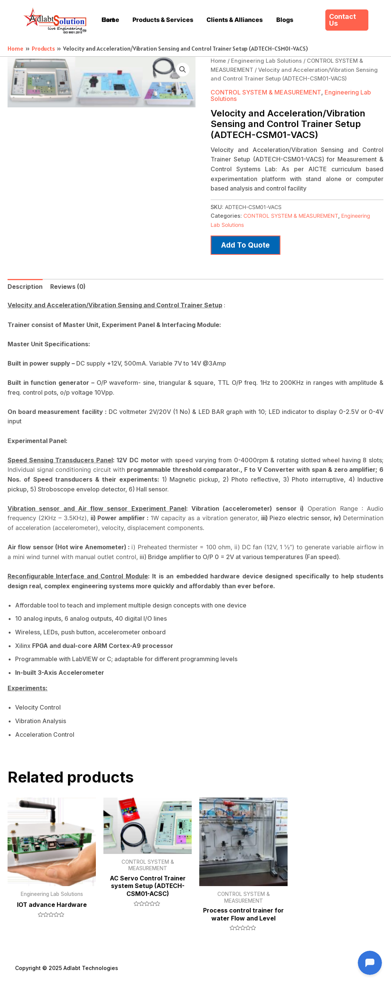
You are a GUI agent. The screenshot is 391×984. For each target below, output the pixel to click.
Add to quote (245, 243)
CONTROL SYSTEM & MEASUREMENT (266, 92)
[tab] (25, 286)
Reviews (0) (68, 285)
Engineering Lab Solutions (266, 60)
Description (25, 285)
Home (218, 60)
